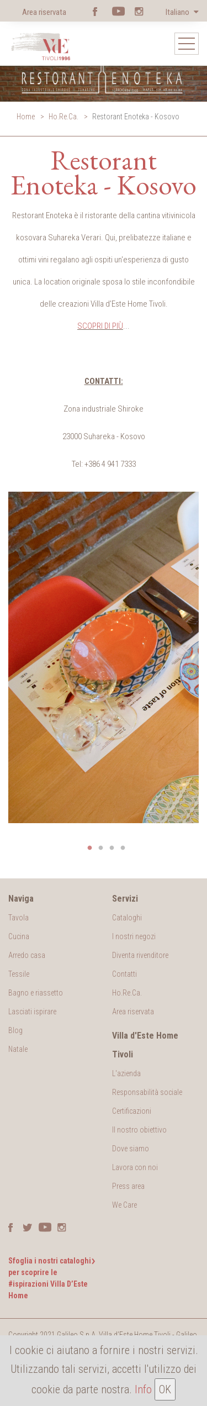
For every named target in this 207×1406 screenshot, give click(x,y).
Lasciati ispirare (32, 1011)
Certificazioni (131, 1111)
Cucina (18, 936)
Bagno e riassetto (35, 992)
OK (165, 1389)
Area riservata (44, 12)
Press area (128, 1186)
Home (26, 116)
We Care (124, 1204)
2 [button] (101, 848)
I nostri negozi (134, 936)
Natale (18, 1049)
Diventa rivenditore (140, 955)
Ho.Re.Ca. (63, 116)
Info (143, 1389)
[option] (103, 657)
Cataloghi (127, 917)
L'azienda (126, 1073)
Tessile (18, 974)
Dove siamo (130, 1148)
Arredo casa (26, 955)
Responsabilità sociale (147, 1092)
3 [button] (112, 848)
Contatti (124, 974)
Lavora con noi (135, 1167)
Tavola (18, 917)
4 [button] (123, 848)
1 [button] (89, 848)
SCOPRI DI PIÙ (100, 326)
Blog (15, 1030)
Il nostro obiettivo (139, 1129)
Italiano (178, 12)
